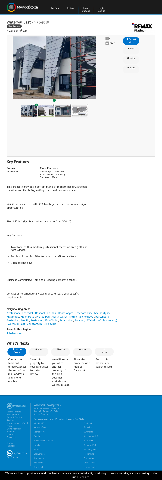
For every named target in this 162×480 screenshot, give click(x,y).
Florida (37, 445)
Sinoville (88, 427)
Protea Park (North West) (51, 316)
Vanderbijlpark (90, 449)
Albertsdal (38, 467)
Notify (131, 58)
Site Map (10, 420)
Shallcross (88, 440)
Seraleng (80, 320)
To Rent (71, 8)
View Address (14, 26)
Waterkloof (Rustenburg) (102, 320)
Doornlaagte (65, 313)
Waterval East (16, 324)
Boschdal (27, 313)
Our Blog (11, 434)
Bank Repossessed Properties (47, 408)
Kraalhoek (13, 316)
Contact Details (131, 40)
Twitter (10, 443)
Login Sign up (101, 9)
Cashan (51, 313)
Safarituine (65, 320)
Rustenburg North (17, 320)
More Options (86, 9)
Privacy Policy (13, 414)
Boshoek (40, 313)
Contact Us (11, 437)
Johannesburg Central (43, 440)
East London (39, 454)
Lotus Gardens (90, 462)
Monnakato (27, 316)
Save (131, 48)
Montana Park (40, 427)
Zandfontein (34, 324)
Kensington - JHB (91, 436)
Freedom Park (83, 313)
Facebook (11, 445)
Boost (104, 351)
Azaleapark (13, 313)
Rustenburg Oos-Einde (44, 320)
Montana (88, 423)
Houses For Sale (14, 411)
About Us (11, 431)
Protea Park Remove (81, 316)
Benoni (37, 449)
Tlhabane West (16, 333)
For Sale (55, 8)
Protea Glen (89, 458)
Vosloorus (38, 462)
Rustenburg (102, 316)
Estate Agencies (14, 428)
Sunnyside (88, 431)
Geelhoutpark (102, 313)
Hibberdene (89, 454)
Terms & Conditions (16, 417)
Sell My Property (41, 414)
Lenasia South (90, 467)
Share (131, 67)
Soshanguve (39, 431)
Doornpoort (39, 423)
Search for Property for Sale (46, 411)
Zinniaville (50, 324)
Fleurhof (37, 436)
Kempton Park (90, 445)
